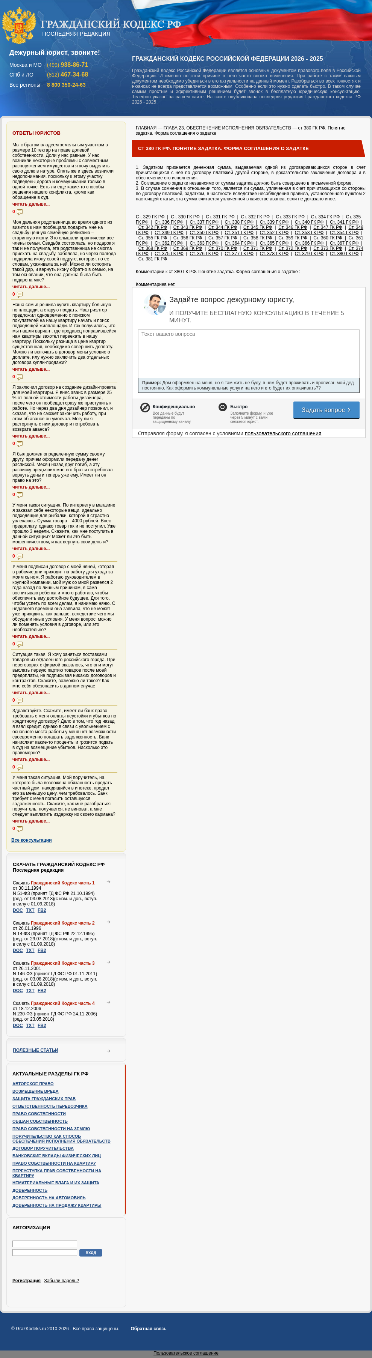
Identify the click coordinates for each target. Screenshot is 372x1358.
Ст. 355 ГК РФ (152, 238)
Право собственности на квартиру (54, 1163)
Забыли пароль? (61, 1280)
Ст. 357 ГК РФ (222, 238)
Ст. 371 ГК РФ (257, 248)
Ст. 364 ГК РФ (239, 243)
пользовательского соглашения (283, 433)
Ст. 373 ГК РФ (327, 248)
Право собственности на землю (51, 1128)
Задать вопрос (326, 410)
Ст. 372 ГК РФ (292, 248)
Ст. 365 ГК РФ (274, 243)
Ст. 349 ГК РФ (169, 232)
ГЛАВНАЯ (146, 128)
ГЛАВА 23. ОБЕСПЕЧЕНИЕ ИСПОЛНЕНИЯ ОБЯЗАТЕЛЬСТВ (227, 128)
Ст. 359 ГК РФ (292, 238)
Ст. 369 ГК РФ (187, 248)
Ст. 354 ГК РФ (344, 232)
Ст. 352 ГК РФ (274, 232)
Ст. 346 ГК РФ (292, 227)
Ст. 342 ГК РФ (152, 227)
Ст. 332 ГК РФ (255, 217)
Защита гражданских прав (44, 1098)
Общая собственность (40, 1121)
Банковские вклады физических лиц (56, 1155)
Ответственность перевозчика (50, 1106)
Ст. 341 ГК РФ (344, 222)
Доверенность (29, 1190)
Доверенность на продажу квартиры (56, 1205)
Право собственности (39, 1113)
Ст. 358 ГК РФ (257, 238)
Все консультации (31, 840)
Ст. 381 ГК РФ (152, 259)
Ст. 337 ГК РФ (204, 222)
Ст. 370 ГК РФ (222, 248)
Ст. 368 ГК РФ (152, 248)
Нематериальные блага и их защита (55, 1183)
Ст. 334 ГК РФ (325, 217)
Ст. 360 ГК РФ (327, 238)
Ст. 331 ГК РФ (220, 217)
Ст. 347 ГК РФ (327, 227)
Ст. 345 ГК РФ (257, 227)
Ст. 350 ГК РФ (204, 232)
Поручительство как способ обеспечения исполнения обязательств (61, 1138)
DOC (18, 910)
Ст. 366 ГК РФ (309, 243)
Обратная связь (148, 1328)
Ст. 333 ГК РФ (290, 217)
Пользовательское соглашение (186, 1353)
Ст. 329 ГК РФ (150, 217)
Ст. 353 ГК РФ (309, 232)
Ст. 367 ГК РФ (344, 243)
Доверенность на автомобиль (49, 1198)
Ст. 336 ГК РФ (169, 222)
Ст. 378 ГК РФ (274, 253)
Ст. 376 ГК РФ (204, 253)
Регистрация (26, 1280)
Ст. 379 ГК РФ (309, 253)
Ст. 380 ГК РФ (344, 253)
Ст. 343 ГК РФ (187, 227)
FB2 (42, 910)
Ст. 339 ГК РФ (274, 222)
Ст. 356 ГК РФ (187, 238)
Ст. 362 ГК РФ (169, 243)
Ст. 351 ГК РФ (239, 232)
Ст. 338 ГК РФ (239, 222)
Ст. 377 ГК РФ (239, 253)
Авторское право (33, 1083)
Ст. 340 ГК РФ (309, 222)
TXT (30, 910)
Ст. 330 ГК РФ (185, 217)
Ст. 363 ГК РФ (204, 243)
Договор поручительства (43, 1148)
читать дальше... (31, 204)
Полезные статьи (35, 1050)
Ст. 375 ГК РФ (169, 253)
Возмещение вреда (35, 1091)
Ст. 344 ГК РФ (222, 227)
